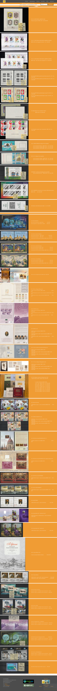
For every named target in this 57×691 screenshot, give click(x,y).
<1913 (20, 6)
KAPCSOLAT (52, 1)
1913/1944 (25, 6)
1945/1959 (31, 6)
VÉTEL (47, 1)
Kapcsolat (46, 678)
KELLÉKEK (43, 1)
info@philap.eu (7, 685)
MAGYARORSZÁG (32, 1)
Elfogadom (49, 688)
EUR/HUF (40, 686)
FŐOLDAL (26, 1)
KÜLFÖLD (38, 1)
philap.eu (4, 1)
